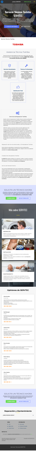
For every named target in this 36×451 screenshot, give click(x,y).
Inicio (9, 424)
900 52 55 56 (27, 1)
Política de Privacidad (23, 426)
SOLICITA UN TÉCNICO (11, 26)
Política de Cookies (23, 428)
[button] (18, 415)
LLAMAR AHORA (27, 26)
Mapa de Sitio (11, 426)
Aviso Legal (22, 424)
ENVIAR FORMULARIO (24, 198)
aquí (31, 434)
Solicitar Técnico (11, 428)
